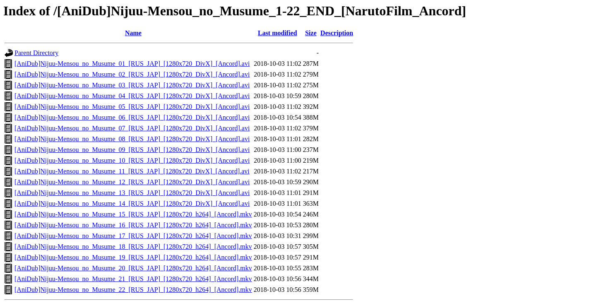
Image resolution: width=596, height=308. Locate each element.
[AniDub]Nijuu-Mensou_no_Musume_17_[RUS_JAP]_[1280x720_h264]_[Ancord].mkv (133, 235)
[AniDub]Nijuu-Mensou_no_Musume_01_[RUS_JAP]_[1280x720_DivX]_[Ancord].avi (132, 63)
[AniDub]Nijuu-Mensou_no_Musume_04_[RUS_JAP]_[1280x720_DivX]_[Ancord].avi (132, 95)
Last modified (277, 32)
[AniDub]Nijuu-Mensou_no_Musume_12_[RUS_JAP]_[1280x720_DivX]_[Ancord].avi (132, 181)
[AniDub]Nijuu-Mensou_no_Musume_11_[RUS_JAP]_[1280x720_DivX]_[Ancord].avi (132, 171)
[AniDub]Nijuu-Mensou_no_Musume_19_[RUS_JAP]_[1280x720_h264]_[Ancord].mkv (133, 257)
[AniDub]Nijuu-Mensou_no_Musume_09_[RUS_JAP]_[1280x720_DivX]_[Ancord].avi (132, 149)
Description (336, 32)
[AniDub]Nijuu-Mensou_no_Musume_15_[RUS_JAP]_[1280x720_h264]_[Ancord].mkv (133, 214)
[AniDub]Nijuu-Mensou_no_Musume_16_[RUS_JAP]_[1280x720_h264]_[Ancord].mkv (133, 225)
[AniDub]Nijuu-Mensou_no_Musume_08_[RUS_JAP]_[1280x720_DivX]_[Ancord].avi (132, 138)
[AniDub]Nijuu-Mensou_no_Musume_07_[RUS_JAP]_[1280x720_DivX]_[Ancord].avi (132, 128)
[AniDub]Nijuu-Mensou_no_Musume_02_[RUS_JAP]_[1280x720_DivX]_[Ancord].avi (132, 74)
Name (133, 32)
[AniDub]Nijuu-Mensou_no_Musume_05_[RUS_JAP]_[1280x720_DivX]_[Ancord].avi (132, 106)
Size (311, 32)
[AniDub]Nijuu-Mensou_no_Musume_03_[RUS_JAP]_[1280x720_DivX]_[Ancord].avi (132, 85)
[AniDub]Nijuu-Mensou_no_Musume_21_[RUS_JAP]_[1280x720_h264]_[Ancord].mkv (133, 278)
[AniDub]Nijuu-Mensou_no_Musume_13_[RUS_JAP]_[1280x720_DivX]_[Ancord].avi (132, 192)
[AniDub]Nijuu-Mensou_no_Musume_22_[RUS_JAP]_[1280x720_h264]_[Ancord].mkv (133, 289)
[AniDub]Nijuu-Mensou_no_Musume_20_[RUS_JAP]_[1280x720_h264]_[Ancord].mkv (133, 268)
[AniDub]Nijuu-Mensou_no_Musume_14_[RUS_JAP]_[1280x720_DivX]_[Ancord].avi (132, 203)
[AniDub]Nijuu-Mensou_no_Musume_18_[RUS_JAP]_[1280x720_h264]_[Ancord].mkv (133, 246)
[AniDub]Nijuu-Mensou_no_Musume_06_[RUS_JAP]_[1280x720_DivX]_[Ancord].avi (132, 117)
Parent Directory (36, 52)
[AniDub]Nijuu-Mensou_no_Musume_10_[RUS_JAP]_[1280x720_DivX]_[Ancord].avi (132, 160)
